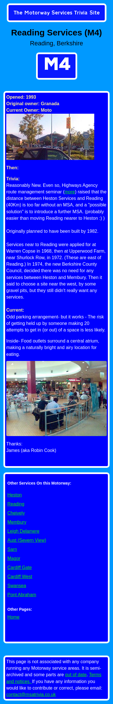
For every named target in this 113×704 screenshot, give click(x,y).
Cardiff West (19, 576)
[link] (56, 13)
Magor (13, 558)
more (69, 191)
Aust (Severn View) (26, 540)
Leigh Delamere (23, 531)
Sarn (12, 549)
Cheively (16, 513)
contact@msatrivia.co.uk (31, 694)
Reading (15, 504)
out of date (76, 674)
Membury (16, 522)
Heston (14, 494)
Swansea (16, 585)
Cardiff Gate (19, 567)
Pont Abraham (21, 594)
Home (13, 617)
